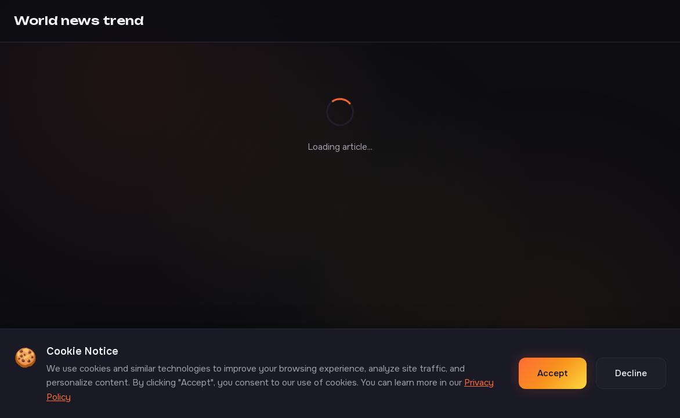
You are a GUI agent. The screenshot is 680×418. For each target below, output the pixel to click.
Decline (631, 373)
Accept (552, 373)
